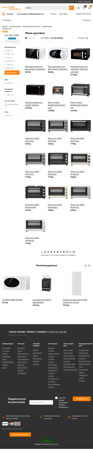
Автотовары (68, 377)
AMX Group (54, 471)
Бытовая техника (15, 26)
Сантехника (52, 392)
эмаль (9, 95)
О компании (6, 375)
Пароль (35, 383)
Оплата (5, 381)
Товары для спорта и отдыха (52, 400)
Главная (4, 26)
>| (74, 278)
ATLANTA (10, 61)
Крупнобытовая (69, 391)
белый (9, 83)
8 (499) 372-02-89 (57, 358)
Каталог (82, 408)
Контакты (21, 375)
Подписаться (81, 426)
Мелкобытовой (84, 391)
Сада (81, 394)
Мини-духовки (47, 26)
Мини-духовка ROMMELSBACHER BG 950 (79, 105)
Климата (82, 386)
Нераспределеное (70, 397)
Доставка (6, 378)
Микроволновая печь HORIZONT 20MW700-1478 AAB (79, 69)
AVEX (9, 65)
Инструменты (53, 395)
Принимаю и (63, 429)
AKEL (9, 51)
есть (8, 115)
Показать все (12, 72)
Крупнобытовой (85, 388)
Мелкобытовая (69, 394)
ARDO (9, 54)
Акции (4, 395)
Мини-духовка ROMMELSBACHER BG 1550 (56, 105)
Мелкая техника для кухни (31, 26)
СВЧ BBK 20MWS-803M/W (12, 336)
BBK (9, 68)
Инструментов (68, 383)
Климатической (69, 386)
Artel (8, 58)
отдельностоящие (11, 105)
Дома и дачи (68, 380)
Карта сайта (22, 389)
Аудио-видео (84, 377)
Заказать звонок (20, 462)
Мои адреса (37, 386)
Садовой (66, 388)
